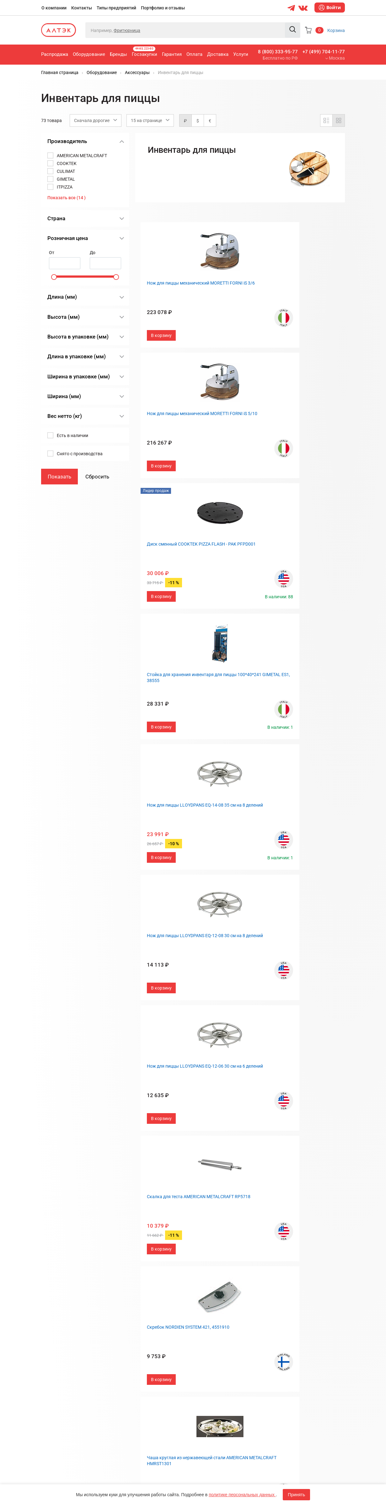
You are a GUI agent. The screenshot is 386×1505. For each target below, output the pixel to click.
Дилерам (207, 1358)
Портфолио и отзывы (163, 7)
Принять (296, 1494)
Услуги (240, 54)
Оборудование (89, 54)
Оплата (194, 54)
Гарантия (172, 54)
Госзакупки (144, 51)
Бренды (118, 54)
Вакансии (207, 1369)
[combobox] (95, 120)
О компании (54, 7)
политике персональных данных (242, 1494)
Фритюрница (127, 30)
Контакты (81, 7)
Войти (330, 7)
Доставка (217, 54)
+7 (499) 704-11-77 (324, 52)
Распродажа (54, 54)
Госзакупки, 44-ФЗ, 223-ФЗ (151, 1327)
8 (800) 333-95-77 (278, 52)
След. (274, 1271)
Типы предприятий (116, 7)
